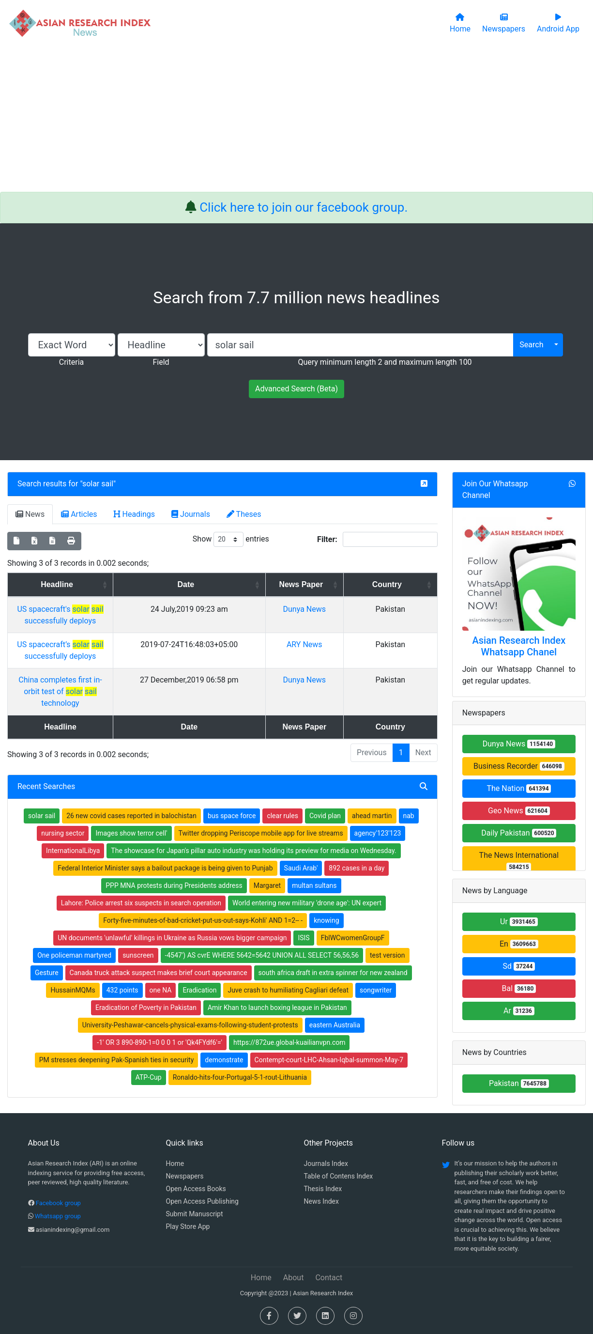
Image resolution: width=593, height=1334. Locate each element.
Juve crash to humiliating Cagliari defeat (288, 955)
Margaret (267, 850)
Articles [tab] (79, 514)
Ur (519, 921)
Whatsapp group (58, 1216)
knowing (326, 885)
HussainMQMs (72, 955)
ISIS (303, 903)
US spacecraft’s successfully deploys (111, 632)
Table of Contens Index (338, 1176)
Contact (328, 1277)
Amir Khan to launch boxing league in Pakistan (277, 973)
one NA (161, 955)
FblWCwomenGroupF (353, 903)
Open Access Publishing (202, 1201)
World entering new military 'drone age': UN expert (306, 868)
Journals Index (326, 1163)
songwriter (376, 955)
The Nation (519, 788)
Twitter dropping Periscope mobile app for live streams (261, 798)
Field (160, 362)
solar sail (97, 483)
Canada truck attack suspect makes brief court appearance (158, 938)
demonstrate (224, 1025)
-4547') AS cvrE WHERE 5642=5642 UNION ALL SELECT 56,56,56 (262, 920)
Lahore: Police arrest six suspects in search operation (141, 868)
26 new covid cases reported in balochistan (131, 781)
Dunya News (356, 609)
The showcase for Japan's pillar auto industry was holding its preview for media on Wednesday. (253, 816)
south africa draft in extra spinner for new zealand (333, 938)
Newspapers (185, 1176)
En (519, 943)
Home (175, 1163)
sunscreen (137, 920)
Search (531, 344)
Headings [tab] (134, 514)
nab (408, 781)
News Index (321, 1201)
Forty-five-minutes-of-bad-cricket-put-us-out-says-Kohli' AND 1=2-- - (203, 885)
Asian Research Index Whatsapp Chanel (518, 646)
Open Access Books (196, 1189)
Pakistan (519, 1083)
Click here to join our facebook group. (303, 207)
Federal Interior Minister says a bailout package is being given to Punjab (165, 833)
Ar (518, 1010)
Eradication (199, 955)
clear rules (282, 781)
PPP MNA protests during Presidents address (174, 850)
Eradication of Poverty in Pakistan (146, 973)
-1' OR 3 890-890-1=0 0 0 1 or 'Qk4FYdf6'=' (159, 1007)
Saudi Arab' (301, 833)
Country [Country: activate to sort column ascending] (409, 584)
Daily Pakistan (518, 833)
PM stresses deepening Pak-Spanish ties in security (116, 1025)
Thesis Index (323, 1189)
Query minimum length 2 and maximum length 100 (384, 362)
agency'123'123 (377, 798)
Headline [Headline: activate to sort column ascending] (108, 584)
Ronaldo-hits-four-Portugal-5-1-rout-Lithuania (240, 1042)
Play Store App (188, 1226)
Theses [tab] (244, 514)
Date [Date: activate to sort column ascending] (266, 584)
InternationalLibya (73, 816)
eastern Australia (334, 990)
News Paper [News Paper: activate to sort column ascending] (354, 584)
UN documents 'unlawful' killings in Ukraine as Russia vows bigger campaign (172, 903)
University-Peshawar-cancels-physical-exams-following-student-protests (190, 990)
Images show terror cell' (131, 798)
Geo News (519, 810)
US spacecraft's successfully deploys (111, 609)
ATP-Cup (149, 1042)
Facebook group (58, 1203)
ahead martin (372, 781)
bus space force (232, 781)
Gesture (47, 938)
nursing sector (62, 798)
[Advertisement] (296, 119)
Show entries (231, 539)
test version (387, 920)
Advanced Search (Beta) (296, 388)
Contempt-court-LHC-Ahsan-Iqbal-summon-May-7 (329, 1025)
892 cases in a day (356, 833)
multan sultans (314, 850)
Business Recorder (518, 766)
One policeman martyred (74, 920)
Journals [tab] (190, 514)
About (293, 1277)
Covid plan (325, 781)
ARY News (357, 632)
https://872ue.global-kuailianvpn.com (289, 1007)
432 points (122, 955)
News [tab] (30, 514)
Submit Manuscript (194, 1214)
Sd (519, 966)
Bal (519, 988)
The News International (519, 861)
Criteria (71, 362)
